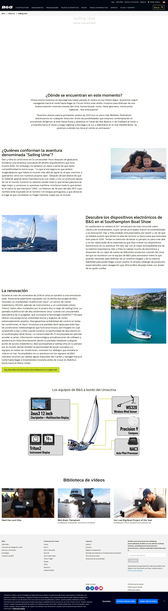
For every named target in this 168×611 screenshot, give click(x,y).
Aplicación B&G (49, 570)
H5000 (46, 562)
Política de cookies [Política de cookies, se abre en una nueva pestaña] (19, 609)
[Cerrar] (164, 601)
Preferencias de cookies (136, 584)
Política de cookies (134, 590)
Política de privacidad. (135, 571)
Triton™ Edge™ (48, 559)
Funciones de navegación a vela (12, 547)
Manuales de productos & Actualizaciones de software (103, 553)
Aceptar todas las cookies (148, 601)
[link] (98, 8)
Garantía (89, 547)
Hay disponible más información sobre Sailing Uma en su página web (30, 369)
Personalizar (106, 601)
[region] (84, 601)
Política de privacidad (135, 587)
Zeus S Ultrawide (49, 550)
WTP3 (46, 564)
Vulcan (46, 544)
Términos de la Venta (93, 556)
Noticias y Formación (9, 550)
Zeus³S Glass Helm (50, 556)
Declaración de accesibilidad (95, 559)
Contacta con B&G (8, 556)
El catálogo (5, 553)
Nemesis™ (47, 567)
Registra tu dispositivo (93, 550)
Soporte (88, 544)
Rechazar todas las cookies (126, 601)
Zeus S (46, 547)
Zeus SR (46, 553)
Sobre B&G (5, 544)
